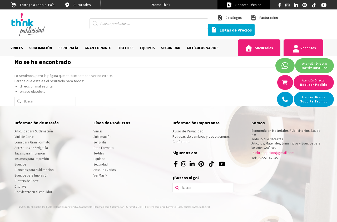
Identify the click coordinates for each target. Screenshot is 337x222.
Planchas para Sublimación (34, 170)
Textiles (98, 153)
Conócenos (181, 141)
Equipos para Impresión (31, 175)
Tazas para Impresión (29, 153)
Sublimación (102, 137)
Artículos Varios (104, 170)
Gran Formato (103, 148)
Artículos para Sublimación (33, 131)
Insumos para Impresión (31, 159)
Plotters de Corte (26, 181)
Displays (20, 186)
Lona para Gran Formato (32, 142)
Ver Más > (100, 175)
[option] (160, 4)
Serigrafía (100, 142)
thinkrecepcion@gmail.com (272, 152)
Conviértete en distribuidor (33, 192)
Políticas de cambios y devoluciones (201, 136)
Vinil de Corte (23, 137)
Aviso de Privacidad (188, 131)
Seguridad (100, 164)
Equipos (20, 164)
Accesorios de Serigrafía (31, 148)
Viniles (97, 131)
